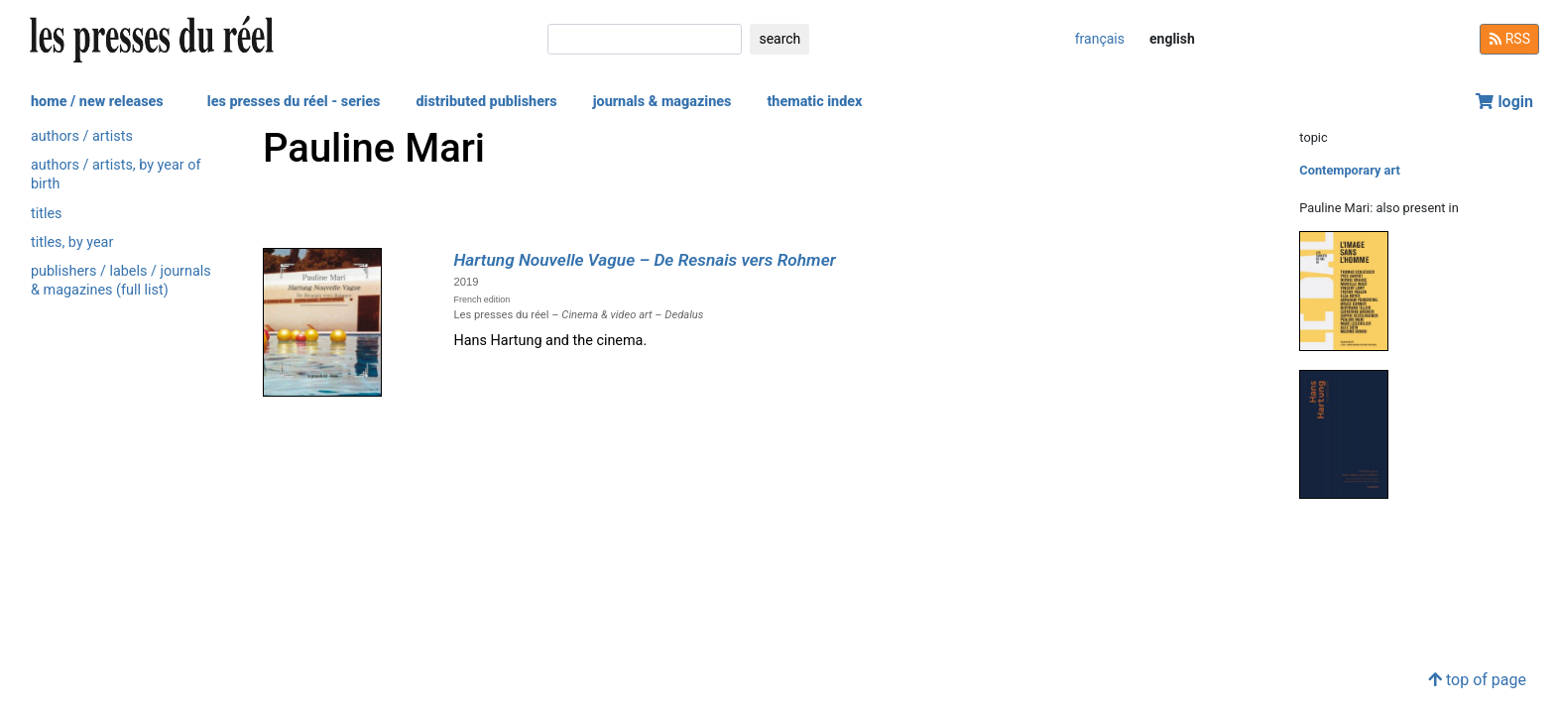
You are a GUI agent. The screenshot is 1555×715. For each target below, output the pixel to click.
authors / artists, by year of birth (115, 174)
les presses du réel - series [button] (294, 101)
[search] (644, 39)
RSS (1509, 39)
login (1504, 101)
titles (46, 213)
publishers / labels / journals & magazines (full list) (121, 280)
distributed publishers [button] (486, 101)
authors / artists (82, 136)
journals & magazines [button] (662, 101)
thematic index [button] (814, 101)
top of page (1477, 679)
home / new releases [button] (97, 101)
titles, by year (72, 242)
